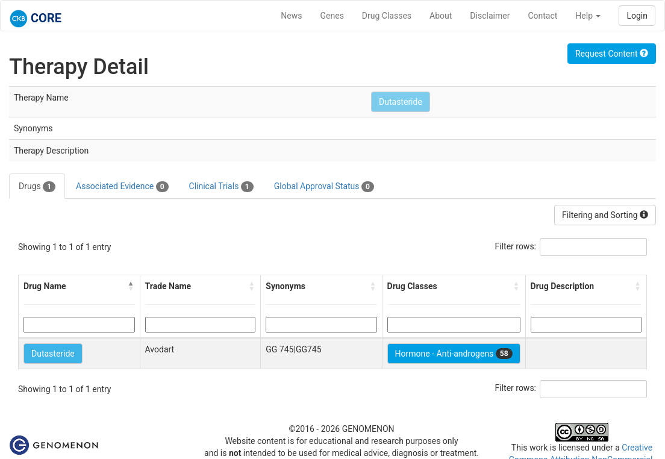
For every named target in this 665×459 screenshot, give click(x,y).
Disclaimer (490, 15)
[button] (131, 286)
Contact (542, 15)
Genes (332, 15)
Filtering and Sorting (605, 215)
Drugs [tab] (37, 186)
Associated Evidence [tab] (122, 186)
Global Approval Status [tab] (324, 186)
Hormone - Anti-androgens (454, 353)
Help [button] (588, 15)
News (291, 15)
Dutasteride (400, 102)
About (440, 15)
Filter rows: (516, 246)
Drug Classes (386, 15)
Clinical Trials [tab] (221, 186)
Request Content (611, 53)
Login (637, 15)
